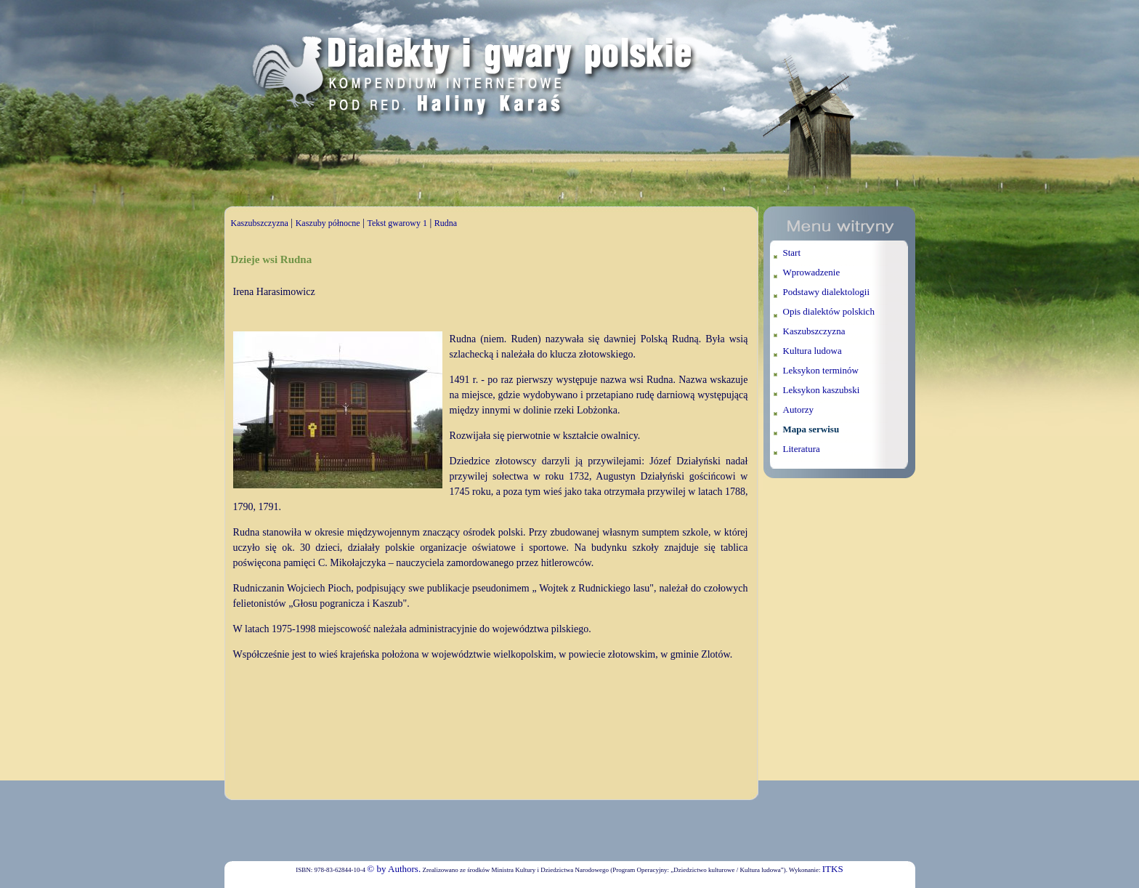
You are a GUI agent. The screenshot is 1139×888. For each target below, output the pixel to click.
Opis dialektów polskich (829, 311)
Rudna (445, 223)
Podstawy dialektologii (826, 291)
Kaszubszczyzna (259, 223)
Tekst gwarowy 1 (396, 223)
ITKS (832, 868)
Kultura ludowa (812, 350)
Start (792, 252)
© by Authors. (394, 868)
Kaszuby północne (328, 223)
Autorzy (798, 409)
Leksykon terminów (821, 370)
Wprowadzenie (811, 272)
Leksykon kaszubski (821, 389)
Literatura (801, 448)
